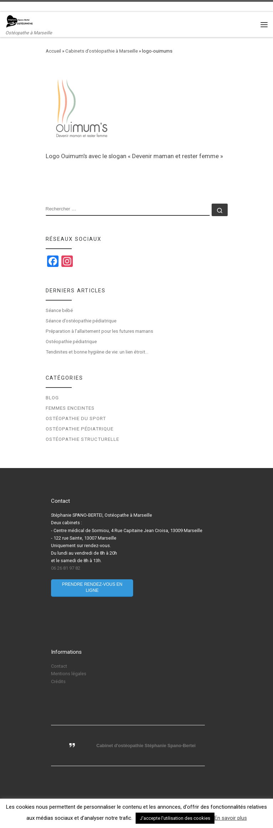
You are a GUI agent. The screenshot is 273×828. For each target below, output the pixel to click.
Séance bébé (59, 310)
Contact (59, 666)
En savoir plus (230, 818)
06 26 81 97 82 (65, 568)
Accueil (53, 51)
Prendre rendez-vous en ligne (92, 587)
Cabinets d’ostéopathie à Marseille (101, 51)
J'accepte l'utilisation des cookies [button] (175, 818)
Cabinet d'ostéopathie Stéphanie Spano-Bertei (146, 745)
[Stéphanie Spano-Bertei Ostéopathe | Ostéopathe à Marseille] (19, 21)
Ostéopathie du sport (76, 418)
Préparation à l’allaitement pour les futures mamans (99, 331)
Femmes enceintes (70, 408)
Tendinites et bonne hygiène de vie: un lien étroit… (97, 352)
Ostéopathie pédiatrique (72, 341)
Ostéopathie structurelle (82, 439)
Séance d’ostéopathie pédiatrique (81, 320)
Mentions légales (68, 673)
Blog (52, 397)
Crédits (58, 681)
